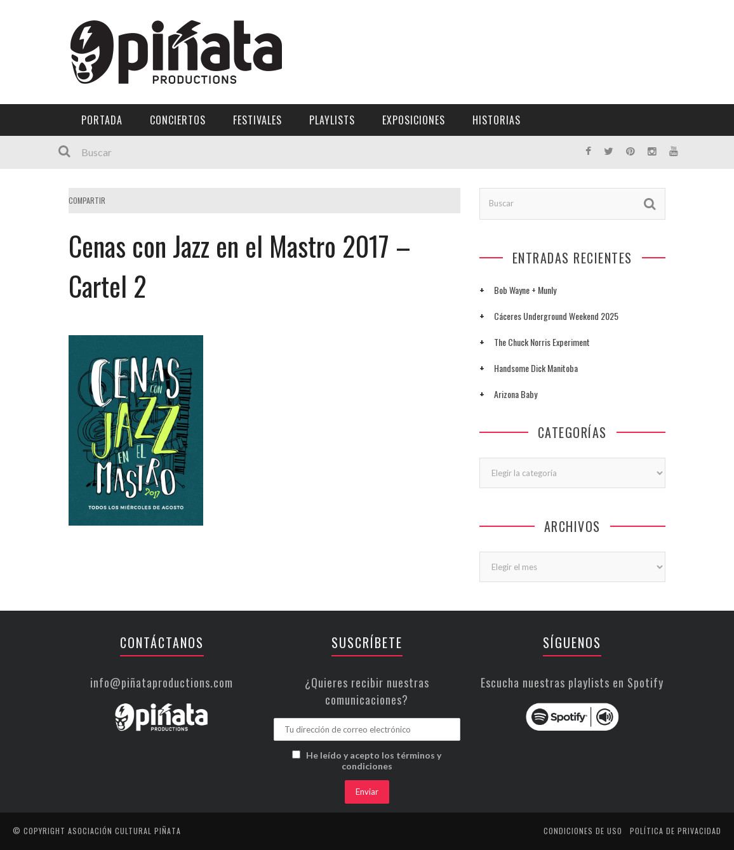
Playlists (332, 120)
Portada (102, 120)
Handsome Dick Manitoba (536, 368)
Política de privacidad (675, 830)
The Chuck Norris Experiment (542, 342)
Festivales (257, 120)
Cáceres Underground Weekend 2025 (556, 315)
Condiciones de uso (583, 830)
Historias (496, 120)
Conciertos (178, 120)
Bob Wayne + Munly (525, 289)
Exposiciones (413, 120)
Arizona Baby (515, 394)
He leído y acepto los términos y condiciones (373, 760)
